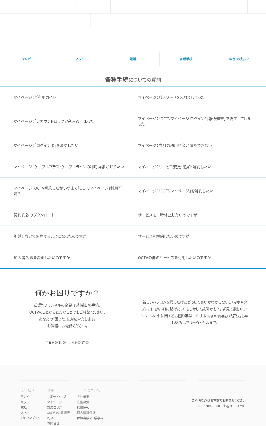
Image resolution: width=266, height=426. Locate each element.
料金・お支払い (239, 58)
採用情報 (83, 407)
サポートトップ (56, 396)
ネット (79, 58)
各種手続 (186, 58)
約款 (50, 417)
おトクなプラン (30, 417)
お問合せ (53, 423)
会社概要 (83, 396)
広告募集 (83, 402)
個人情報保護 (86, 412)
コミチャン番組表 (58, 412)
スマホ (25, 412)
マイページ (54, 402)
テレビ (26, 58)
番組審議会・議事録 (90, 417)
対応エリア (54, 407)
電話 (133, 58)
